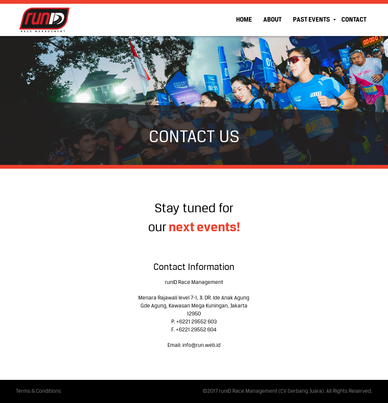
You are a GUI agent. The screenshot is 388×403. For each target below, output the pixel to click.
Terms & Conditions (38, 391)
